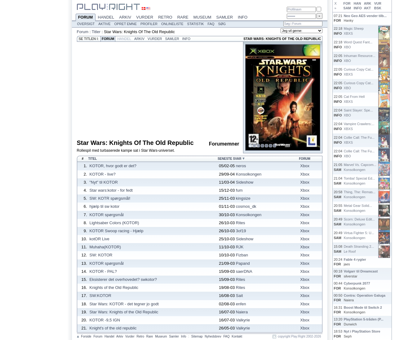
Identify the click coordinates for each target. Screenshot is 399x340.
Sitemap (197, 336)
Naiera (242, 312)
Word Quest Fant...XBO (358, 44)
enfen (241, 304)
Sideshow (244, 182)
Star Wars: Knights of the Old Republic (124, 312)
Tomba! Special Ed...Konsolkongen (359, 181)
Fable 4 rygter (355, 259)
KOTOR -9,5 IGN (105, 320)
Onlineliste (172, 24)
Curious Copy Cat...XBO (359, 85)
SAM (347, 8)
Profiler (148, 24)
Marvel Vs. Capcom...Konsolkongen (360, 167)
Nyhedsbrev (213, 336)
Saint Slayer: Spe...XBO (358, 112)
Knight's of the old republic (113, 328)
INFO (358, 8)
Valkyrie (243, 320)
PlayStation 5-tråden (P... (363, 319)
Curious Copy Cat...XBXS (359, 72)
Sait (239, 295)
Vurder (144, 17)
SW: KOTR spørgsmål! (110, 198)
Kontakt (237, 336)
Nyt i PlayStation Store (362, 331)
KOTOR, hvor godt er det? (113, 165)
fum (239, 190)
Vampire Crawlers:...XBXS (359, 126)
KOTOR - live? (103, 174)
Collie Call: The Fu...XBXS (359, 140)
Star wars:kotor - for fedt (111, 190)
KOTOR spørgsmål (107, 214)
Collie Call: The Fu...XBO (359, 153)
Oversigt (86, 24)
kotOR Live (99, 239)
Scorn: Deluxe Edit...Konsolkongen (359, 221)
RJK (240, 247)
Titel (92, 158)
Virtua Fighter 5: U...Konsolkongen (359, 235)
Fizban (242, 255)
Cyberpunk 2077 (357, 283)
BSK (377, 8)
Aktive (104, 24)
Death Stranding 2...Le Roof (359, 249)
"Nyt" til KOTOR (104, 182)
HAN (357, 3)
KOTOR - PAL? (103, 271)
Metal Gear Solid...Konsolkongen (358, 208)
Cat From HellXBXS (354, 99)
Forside (86, 336)
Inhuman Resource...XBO (359, 58)
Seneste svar (230, 158)
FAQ (211, 24)
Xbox (304, 165)
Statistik (195, 24)
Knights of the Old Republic (114, 287)
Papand (243, 263)
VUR (377, 3)
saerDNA (244, 271)
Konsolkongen (248, 174)
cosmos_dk (246, 206)
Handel (106, 17)
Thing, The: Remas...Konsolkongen (360, 194)
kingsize (243, 198)
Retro (165, 17)
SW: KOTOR (101, 255)
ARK (367, 3)
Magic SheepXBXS (354, 31)
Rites (240, 222)
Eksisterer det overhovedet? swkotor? (123, 279)
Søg (222, 24)
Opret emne (125, 24)
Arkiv (125, 17)
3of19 (241, 231)
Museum (202, 17)
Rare (182, 17)
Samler (224, 17)
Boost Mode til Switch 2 (363, 307)
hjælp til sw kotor (105, 206)
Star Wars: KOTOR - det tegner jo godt (124, 304)
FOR (347, 3)
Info (242, 17)
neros (241, 165)
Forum (85, 17)
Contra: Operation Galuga (364, 295)
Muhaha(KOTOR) (105, 247)
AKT (367, 8)
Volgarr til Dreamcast (361, 271)
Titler (96, 31)
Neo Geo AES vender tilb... (365, 16)
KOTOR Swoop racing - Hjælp (117, 231)
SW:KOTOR (100, 295)
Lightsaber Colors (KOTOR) (114, 222)
